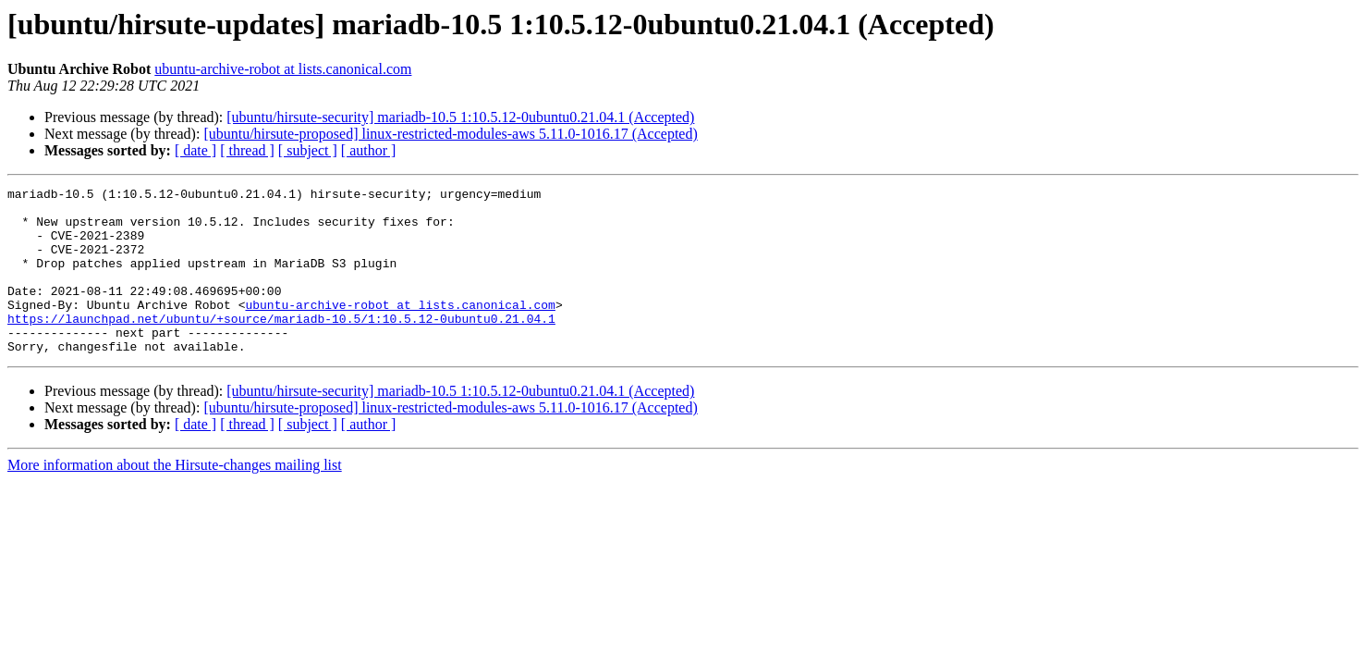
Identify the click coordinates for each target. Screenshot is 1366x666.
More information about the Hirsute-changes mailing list (174, 498)
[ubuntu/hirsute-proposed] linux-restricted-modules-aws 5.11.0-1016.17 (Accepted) (450, 134)
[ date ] (195, 150)
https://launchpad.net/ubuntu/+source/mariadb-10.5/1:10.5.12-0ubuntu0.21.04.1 (281, 346)
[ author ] (368, 150)
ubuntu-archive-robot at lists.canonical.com (282, 69)
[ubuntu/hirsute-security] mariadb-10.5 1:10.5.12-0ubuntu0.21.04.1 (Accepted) (460, 117)
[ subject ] (307, 150)
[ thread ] (247, 150)
